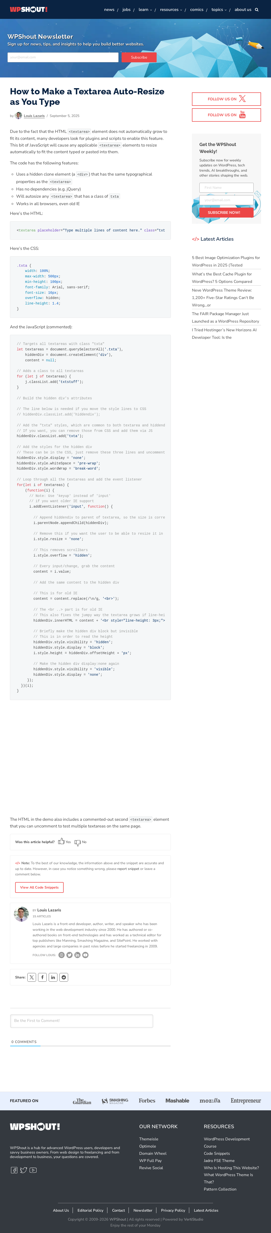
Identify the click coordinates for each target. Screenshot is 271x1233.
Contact (118, 1210)
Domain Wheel (153, 1153)
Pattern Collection (220, 1189)
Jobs (127, 9)
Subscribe (139, 57)
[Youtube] (33, 1172)
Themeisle (148, 1139)
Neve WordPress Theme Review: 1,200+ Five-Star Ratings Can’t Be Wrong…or (223, 298)
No (81, 842)
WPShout (117, 1219)
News (109, 9)
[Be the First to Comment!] (81, 1021)
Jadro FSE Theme (219, 1160)
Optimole (147, 1146)
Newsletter (143, 1210)
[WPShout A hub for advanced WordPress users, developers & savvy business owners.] (28, 9)
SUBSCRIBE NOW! (224, 212)
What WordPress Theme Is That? (228, 1178)
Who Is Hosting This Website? (231, 1168)
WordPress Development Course (227, 1142)
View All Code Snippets (39, 887)
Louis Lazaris (34, 115)
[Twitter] (69, 956)
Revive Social (151, 1168)
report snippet (128, 868)
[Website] (61, 956)
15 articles (42, 916)
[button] (151, 10)
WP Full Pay (150, 1160)
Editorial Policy (90, 1210)
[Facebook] (14, 1172)
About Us (61, 1210)
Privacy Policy (173, 1210)
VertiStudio (193, 1219)
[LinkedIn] (77, 956)
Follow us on (227, 98)
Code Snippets (217, 1153)
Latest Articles (206, 1210)
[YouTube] (85, 956)
